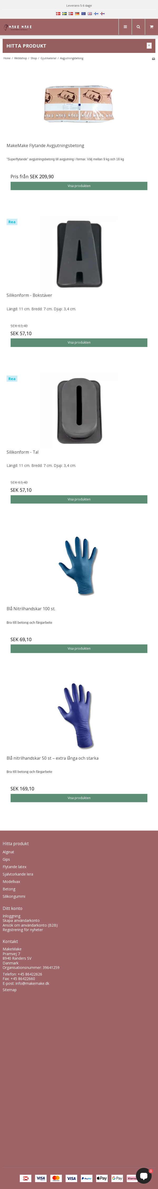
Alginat (8, 851)
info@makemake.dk (32, 983)
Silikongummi (14, 896)
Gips (6, 859)
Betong (9, 888)
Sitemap (10, 989)
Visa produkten (79, 186)
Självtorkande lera (18, 874)
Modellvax (11, 881)
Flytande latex (14, 866)
